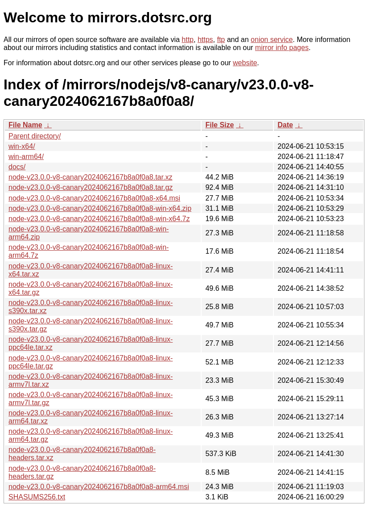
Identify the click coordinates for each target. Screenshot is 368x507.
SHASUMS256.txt (36, 497)
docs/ (16, 167)
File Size (219, 125)
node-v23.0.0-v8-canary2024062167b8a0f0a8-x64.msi (94, 198)
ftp (221, 39)
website (245, 63)
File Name (25, 125)
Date (285, 125)
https (205, 39)
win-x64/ (21, 146)
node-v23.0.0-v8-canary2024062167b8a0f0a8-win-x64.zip (99, 208)
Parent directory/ (34, 136)
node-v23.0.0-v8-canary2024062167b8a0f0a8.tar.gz (90, 187)
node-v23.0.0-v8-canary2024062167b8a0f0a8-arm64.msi (98, 486)
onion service (272, 39)
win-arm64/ (26, 156)
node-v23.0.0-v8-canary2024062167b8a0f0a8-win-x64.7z (99, 218)
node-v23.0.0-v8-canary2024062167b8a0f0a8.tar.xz (90, 177)
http (188, 39)
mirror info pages (282, 47)
